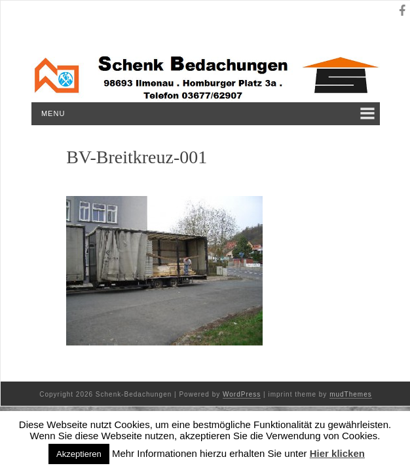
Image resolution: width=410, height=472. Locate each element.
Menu (53, 113)
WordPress (242, 394)
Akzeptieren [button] (79, 454)
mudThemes (350, 394)
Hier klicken (337, 453)
